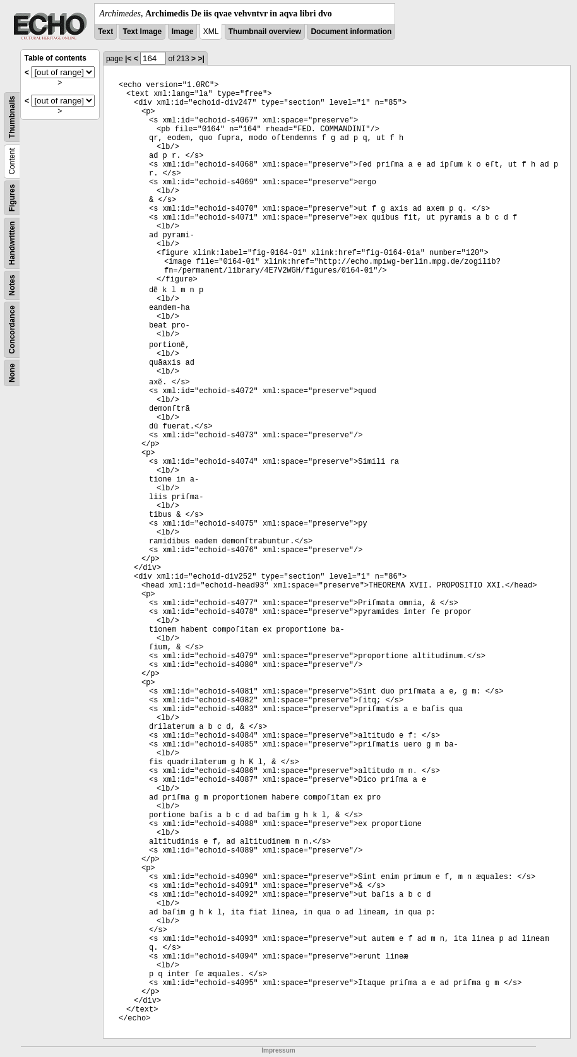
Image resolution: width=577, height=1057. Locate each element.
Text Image (142, 31)
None (12, 372)
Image (183, 31)
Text (105, 31)
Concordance (12, 329)
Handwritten (12, 243)
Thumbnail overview (265, 31)
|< (128, 58)
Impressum (278, 1050)
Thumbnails (12, 117)
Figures (12, 197)
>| (201, 58)
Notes (12, 285)
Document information (351, 31)
